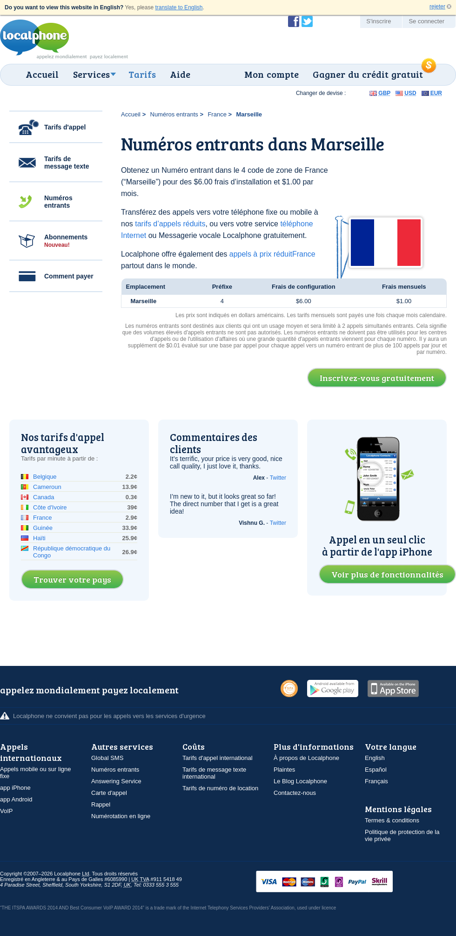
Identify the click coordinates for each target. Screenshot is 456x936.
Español (376, 769)
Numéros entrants (58, 201)
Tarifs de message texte (66, 162)
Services (91, 74)
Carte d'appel (109, 792)
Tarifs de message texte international (214, 773)
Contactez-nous (295, 792)
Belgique (45, 476)
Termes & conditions (392, 820)
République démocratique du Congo (71, 552)
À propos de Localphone (306, 757)
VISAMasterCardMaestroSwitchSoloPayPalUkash (337, 882)
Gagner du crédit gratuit (368, 74)
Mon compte (271, 74)
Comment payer (69, 276)
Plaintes (284, 769)
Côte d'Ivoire (50, 507)
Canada (43, 497)
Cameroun (47, 486)
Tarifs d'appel (65, 127)
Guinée (43, 527)
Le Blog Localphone (300, 781)
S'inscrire (378, 21)
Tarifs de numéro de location (220, 788)
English (375, 757)
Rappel (100, 804)
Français (376, 781)
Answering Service (116, 781)
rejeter (437, 6)
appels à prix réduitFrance (272, 254)
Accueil (42, 74)
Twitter (278, 478)
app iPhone (15, 787)
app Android (16, 799)
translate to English (178, 7)
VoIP (6, 810)
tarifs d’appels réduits (170, 224)
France (217, 114)
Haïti (39, 538)
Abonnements (65, 240)
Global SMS (107, 757)
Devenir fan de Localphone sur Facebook (293, 21)
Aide (180, 74)
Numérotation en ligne (120, 816)
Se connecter (426, 21)
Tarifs (142, 74)
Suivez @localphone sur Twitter (307, 21)
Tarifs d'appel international (217, 757)
